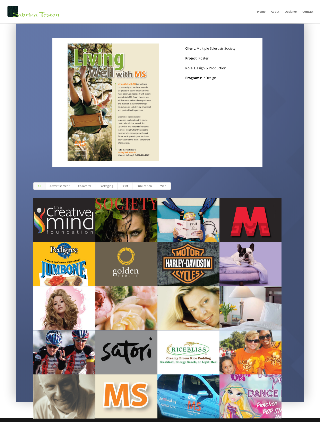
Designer (291, 12)
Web (163, 189)
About (275, 12)
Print (125, 189)
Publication (144, 189)
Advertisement (60, 189)
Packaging (106, 189)
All (39, 189)
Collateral (84, 189)
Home (261, 12)
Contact (307, 12)
